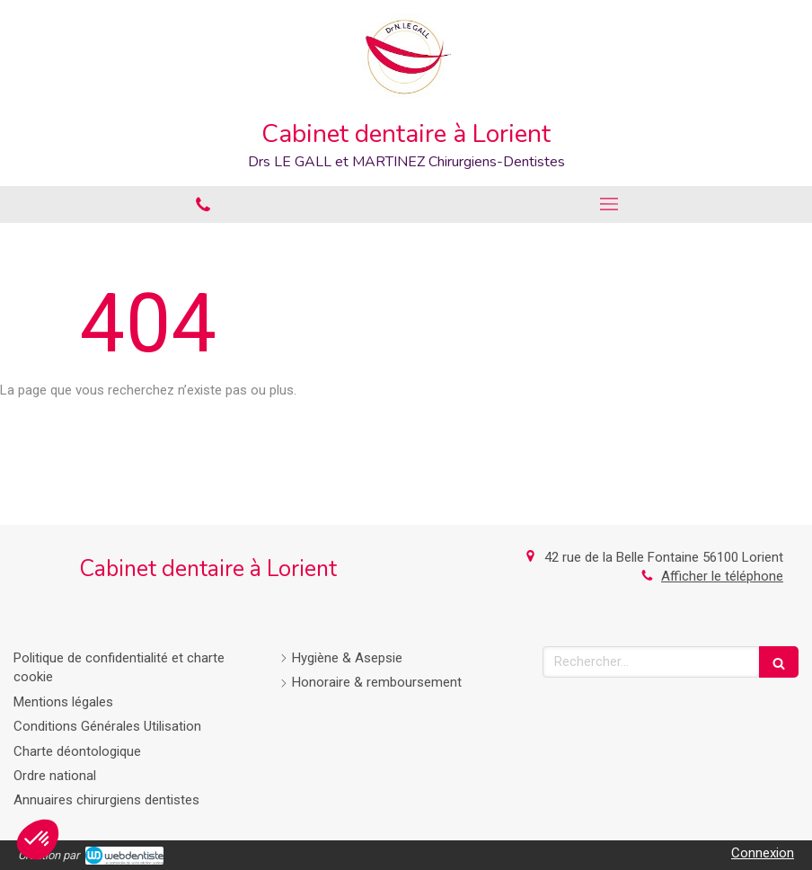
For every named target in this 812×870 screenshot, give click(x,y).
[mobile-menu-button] (609, 204)
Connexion (762, 853)
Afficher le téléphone (722, 576)
